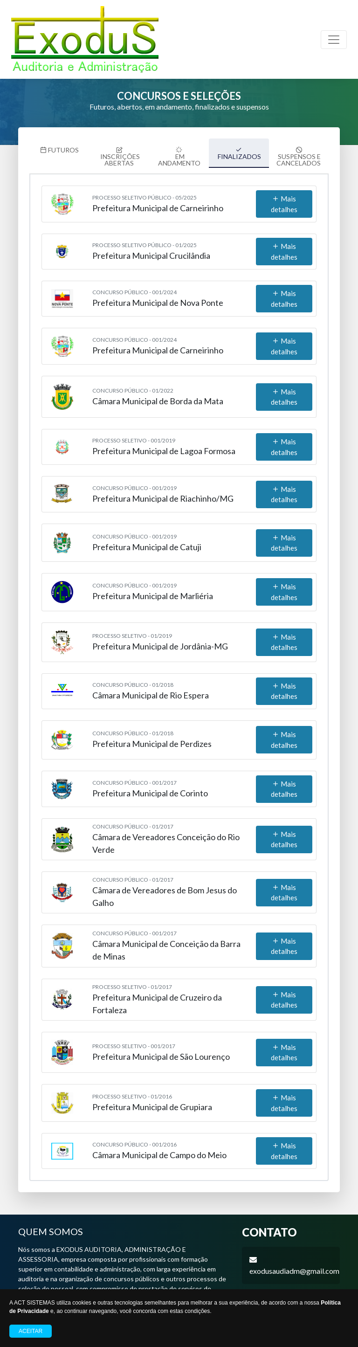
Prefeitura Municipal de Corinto (150, 788)
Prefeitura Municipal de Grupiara (152, 1102)
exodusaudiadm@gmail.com (294, 1266)
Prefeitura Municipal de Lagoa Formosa (163, 446)
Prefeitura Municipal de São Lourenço (161, 1051)
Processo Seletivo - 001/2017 (133, 1040)
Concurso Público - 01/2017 (132, 821)
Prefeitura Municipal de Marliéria (152, 591)
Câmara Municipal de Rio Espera (150, 690)
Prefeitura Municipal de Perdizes (152, 739)
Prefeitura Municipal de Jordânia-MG (160, 641)
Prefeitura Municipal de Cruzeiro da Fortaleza (157, 999)
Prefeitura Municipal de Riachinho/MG (163, 493)
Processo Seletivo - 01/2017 (132, 982)
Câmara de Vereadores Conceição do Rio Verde (166, 838)
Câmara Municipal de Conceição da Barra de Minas (166, 945)
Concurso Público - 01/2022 (132, 385)
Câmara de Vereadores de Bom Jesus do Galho (164, 891)
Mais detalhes (284, 199)
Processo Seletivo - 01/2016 (132, 1091)
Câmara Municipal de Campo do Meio (159, 1150)
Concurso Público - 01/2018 (132, 679)
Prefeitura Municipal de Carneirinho (157, 203)
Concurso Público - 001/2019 (134, 482)
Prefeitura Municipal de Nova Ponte (157, 298)
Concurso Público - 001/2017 (134, 777)
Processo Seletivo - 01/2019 (132, 630)
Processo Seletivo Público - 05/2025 (144, 192)
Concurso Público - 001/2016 (134, 1139)
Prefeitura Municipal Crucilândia (151, 251)
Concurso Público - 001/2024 (134, 287)
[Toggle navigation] (334, 39)
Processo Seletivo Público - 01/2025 (144, 240)
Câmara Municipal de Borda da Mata (157, 396)
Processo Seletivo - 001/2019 (133, 435)
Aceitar (30, 1331)
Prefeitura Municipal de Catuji (146, 542)
